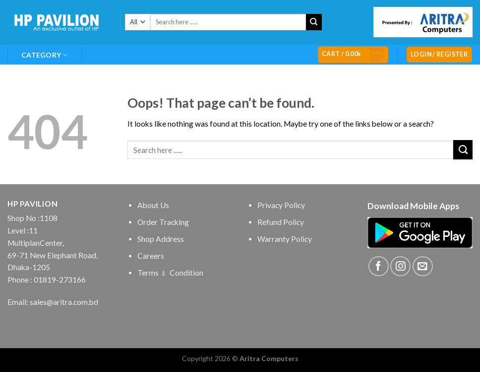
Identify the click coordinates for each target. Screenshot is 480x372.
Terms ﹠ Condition (170, 272)
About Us (153, 205)
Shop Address (160, 238)
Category (44, 55)
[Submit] (314, 22)
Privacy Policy (281, 205)
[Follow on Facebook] (378, 266)
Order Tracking (163, 222)
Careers (150, 255)
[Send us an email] (423, 266)
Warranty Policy (284, 238)
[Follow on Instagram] (400, 266)
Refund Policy (280, 222)
